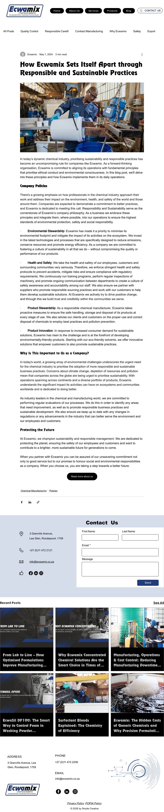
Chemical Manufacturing (34, 490)
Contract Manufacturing (89, 31)
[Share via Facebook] (21, 502)
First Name (88, 531)
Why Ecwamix (118, 31)
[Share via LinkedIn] (29, 502)
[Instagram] (41, 573)
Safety (137, 31)
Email (85, 545)
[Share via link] (38, 502)
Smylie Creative (90, 808)
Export (151, 31)
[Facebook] (31, 573)
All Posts (8, 31)
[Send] (148, 583)
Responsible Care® (57, 31)
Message (87, 559)
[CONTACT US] (150, 10)
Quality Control (29, 31)
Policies (53, 490)
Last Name (128, 531)
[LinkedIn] (36, 573)
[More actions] (142, 54)
